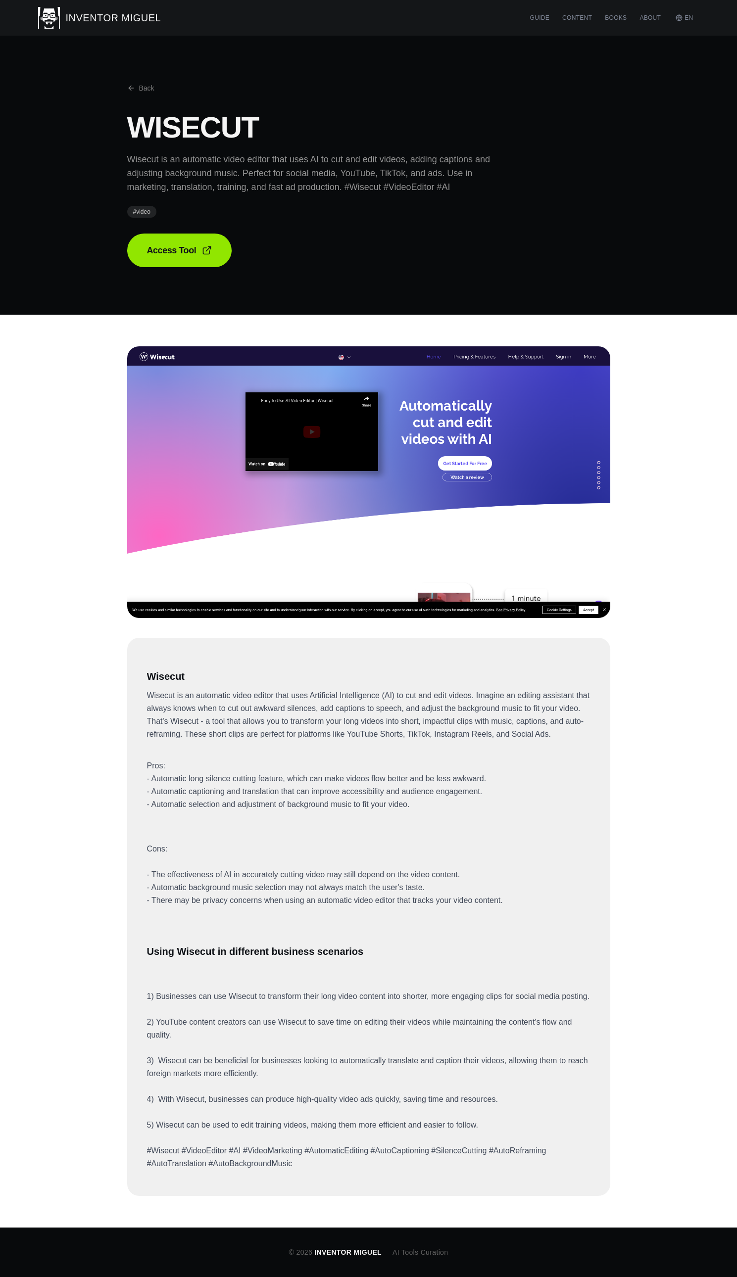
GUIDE (540, 17)
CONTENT (577, 17)
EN (684, 17)
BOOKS (616, 17)
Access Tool (179, 250)
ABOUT (650, 17)
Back (140, 88)
